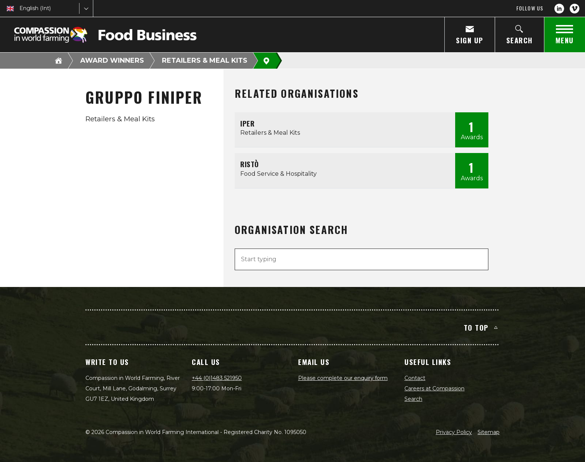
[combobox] (20, 8)
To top (481, 327)
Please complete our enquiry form (343, 378)
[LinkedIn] (559, 8)
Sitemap (489, 432)
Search (413, 399)
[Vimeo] (574, 8)
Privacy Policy (454, 432)
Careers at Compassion (434, 388)
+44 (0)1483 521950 (217, 378)
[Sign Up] (469, 34)
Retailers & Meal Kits (204, 60)
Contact (414, 378)
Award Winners (112, 60)
